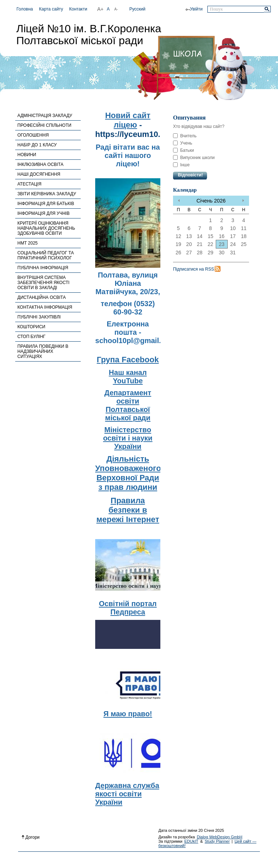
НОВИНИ (26, 154)
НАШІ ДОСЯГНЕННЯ (38, 174)
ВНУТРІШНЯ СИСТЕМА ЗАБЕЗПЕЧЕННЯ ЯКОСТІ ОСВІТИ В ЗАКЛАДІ (43, 282)
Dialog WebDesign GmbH (220, 837)
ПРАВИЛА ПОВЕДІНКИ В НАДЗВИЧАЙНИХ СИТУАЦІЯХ (42, 351)
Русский (137, 9)
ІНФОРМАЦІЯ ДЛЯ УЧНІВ (43, 213)
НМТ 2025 (27, 243)
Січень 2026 (211, 201)
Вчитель (185, 135)
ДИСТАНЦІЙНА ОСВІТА (41, 297)
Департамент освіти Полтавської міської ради (127, 405)
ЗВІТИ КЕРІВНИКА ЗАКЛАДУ (46, 193)
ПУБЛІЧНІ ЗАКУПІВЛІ (39, 317)
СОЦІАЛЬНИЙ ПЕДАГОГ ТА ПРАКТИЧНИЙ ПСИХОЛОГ (45, 255)
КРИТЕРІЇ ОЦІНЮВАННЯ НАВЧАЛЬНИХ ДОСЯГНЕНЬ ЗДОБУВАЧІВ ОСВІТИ (46, 228)
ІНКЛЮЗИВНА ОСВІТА (40, 164)
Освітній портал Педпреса (128, 608)
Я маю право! (128, 714)
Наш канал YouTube (128, 376)
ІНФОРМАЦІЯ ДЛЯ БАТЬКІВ (45, 203)
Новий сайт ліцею (127, 120)
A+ (100, 9)
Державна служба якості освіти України (127, 793)
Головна (24, 9)
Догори (31, 837)
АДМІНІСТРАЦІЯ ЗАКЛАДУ (44, 115)
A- (116, 9)
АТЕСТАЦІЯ (29, 184)
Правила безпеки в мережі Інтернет (127, 510)
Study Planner (217, 841)
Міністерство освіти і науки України (127, 438)
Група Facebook (128, 359)
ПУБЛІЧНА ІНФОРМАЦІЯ (42, 267)
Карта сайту (51, 9)
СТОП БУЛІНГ (31, 336)
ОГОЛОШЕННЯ (33, 135)
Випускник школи (194, 157)
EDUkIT (191, 841)
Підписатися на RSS (193, 269)
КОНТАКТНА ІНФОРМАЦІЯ (44, 307)
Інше (181, 164)
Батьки (183, 150)
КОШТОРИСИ (31, 326)
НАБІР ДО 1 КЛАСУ (37, 144)
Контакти (78, 9)
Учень (182, 143)
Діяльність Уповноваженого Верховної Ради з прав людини (128, 473)
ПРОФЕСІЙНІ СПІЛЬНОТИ (44, 125)
